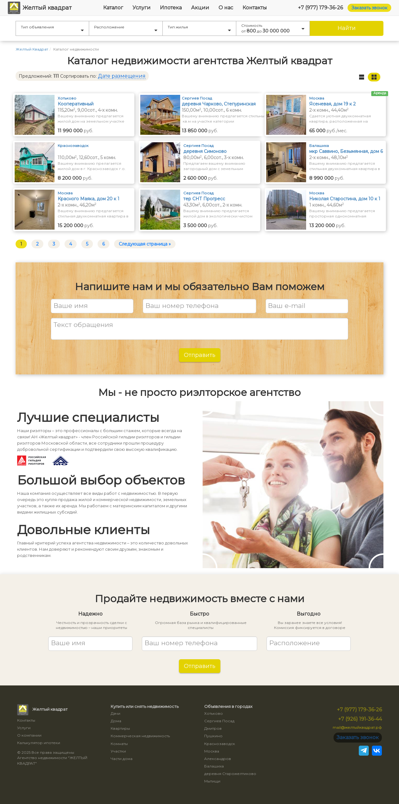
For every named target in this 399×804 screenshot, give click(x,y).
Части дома (121, 758)
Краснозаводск (219, 743)
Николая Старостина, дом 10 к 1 (344, 199)
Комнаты (119, 743)
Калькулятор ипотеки (38, 742)
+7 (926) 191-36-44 (360, 719)
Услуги (141, 8)
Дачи (115, 713)
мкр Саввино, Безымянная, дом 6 (346, 151)
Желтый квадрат (40, 8)
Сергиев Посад (219, 721)
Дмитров (213, 728)
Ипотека (171, 8)
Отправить (199, 355)
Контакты (255, 8)
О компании (29, 735)
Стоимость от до (273, 28)
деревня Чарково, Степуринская (219, 104)
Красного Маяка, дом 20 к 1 (88, 199)
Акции (200, 8)
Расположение (125, 28)
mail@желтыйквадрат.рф (357, 727)
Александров (217, 758)
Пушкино (213, 735)
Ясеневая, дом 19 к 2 (332, 104)
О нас (226, 8)
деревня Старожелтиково (230, 773)
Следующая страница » (145, 244)
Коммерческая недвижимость (140, 735)
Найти (347, 28)
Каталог (113, 8)
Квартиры (120, 728)
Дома (116, 721)
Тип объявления (52, 28)
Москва (211, 751)
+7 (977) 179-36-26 (320, 8)
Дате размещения (122, 76)
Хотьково (213, 713)
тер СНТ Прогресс (204, 199)
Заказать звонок (369, 8)
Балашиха (214, 766)
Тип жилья (199, 28)
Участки (118, 751)
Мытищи (212, 781)
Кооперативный (76, 104)
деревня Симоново (205, 151)
